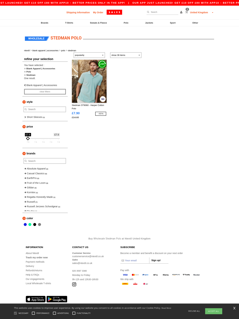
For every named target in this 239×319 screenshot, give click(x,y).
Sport (173, 23)
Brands (44, 23)
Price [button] (30, 123)
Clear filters (45, 89)
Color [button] (30, 215)
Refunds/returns (34, 267)
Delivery (30, 263)
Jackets (149, 23)
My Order (98, 12)
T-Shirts (69, 23)
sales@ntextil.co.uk (82, 260)
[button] (181, 12)
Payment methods (35, 259)
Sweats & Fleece (98, 23)
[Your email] (134, 258)
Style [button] (30, 99)
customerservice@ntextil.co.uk (88, 253)
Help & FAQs (32, 272)
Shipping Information (78, 12)
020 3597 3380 (80, 268)
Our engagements (35, 276)
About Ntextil (32, 250)
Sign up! (156, 257)
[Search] (162, 12)
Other (195, 23)
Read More (166, 308)
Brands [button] (31, 150)
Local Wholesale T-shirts (38, 280)
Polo (126, 23)
